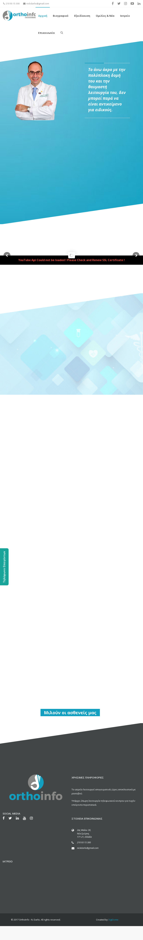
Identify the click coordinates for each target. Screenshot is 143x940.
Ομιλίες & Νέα (105, 15)
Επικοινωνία (46, 32)
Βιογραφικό (60, 15)
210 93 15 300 (11, 3)
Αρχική (42, 15)
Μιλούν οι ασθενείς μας (70, 712)
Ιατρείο (125, 15)
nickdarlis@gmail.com (36, 3)
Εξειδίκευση (82, 15)
